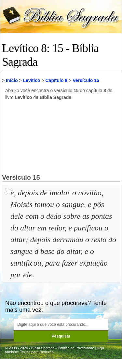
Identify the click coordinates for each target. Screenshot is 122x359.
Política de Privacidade (76, 348)
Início (12, 80)
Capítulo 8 (56, 80)
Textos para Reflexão (37, 352)
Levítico (31, 80)
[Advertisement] (61, 136)
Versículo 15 (86, 80)
